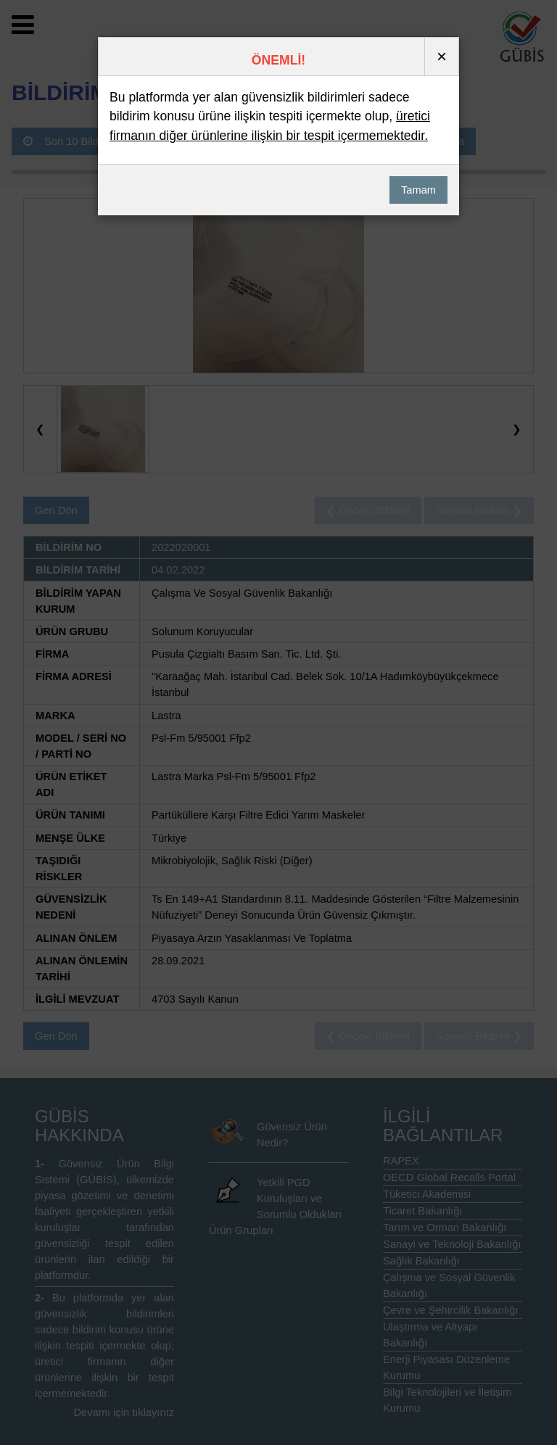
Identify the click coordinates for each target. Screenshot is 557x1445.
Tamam (418, 190)
